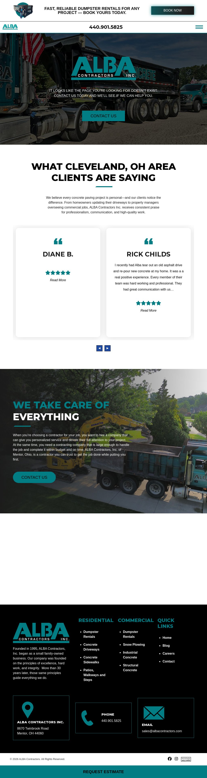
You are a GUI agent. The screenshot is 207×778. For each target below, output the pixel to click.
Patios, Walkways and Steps (94, 675)
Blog (166, 645)
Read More (58, 280)
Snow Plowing (134, 644)
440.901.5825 (106, 27)
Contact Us (103, 116)
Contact (169, 661)
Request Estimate (103, 771)
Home (167, 637)
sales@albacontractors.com (162, 731)
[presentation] (99, 348)
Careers (169, 653)
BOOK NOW (173, 10)
